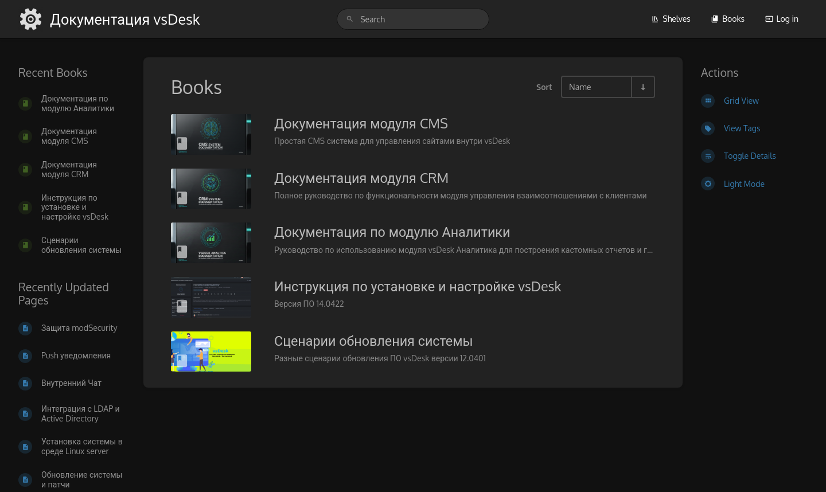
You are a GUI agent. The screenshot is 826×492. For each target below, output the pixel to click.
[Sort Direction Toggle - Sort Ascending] (642, 87)
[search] (413, 19)
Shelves (671, 19)
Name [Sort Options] (580, 86)
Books (728, 19)
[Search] (350, 19)
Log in (781, 19)
